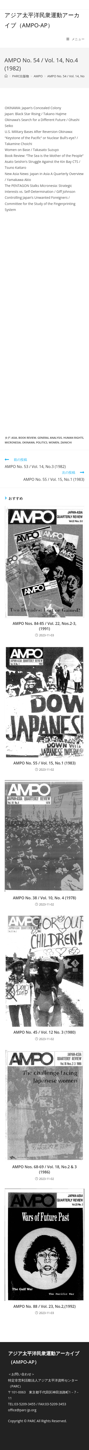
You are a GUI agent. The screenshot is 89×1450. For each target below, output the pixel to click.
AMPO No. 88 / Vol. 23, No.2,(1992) (44, 1306)
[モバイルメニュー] (75, 39)
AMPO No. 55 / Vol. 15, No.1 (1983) (45, 763)
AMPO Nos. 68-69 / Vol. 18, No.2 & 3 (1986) (44, 1169)
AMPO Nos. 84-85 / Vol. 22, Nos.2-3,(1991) (44, 626)
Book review (27, 437)
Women (54, 442)
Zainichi (66, 442)
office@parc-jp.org (22, 1410)
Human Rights (73, 437)
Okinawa (28, 442)
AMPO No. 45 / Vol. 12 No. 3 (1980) (45, 1032)
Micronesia (13, 442)
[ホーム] (6, 76)
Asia (14, 437)
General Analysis (49, 437)
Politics (41, 442)
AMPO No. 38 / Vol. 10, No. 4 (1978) (44, 897)
